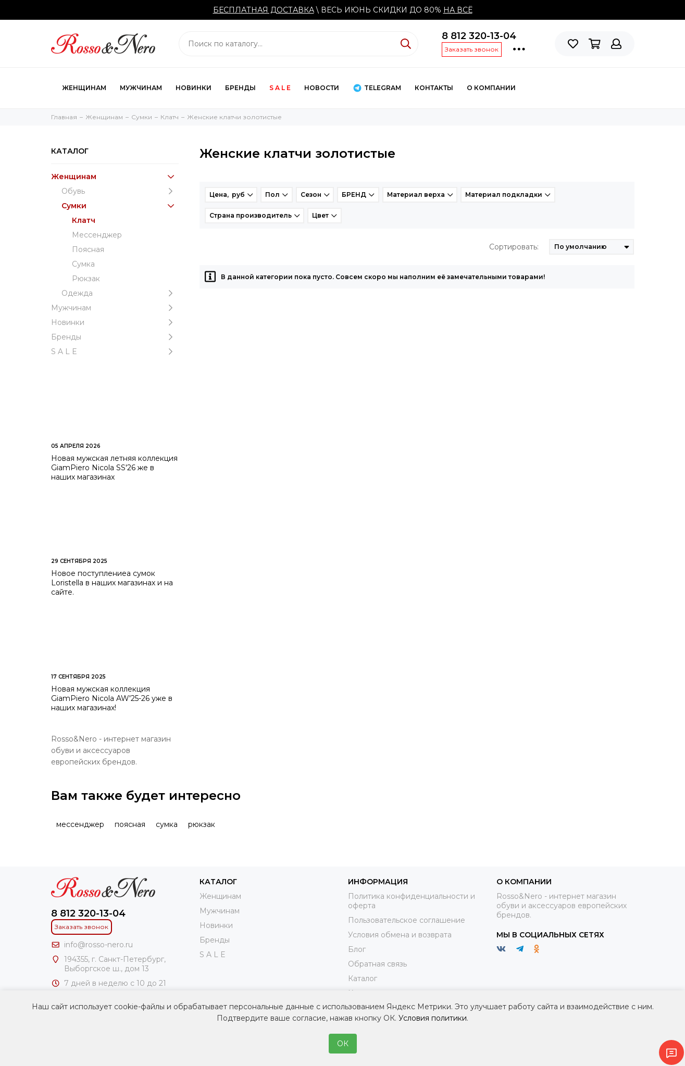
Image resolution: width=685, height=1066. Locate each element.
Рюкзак (86, 278)
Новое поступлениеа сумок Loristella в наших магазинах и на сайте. (112, 583)
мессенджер (80, 824)
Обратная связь (377, 964)
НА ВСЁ (457, 10)
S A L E (280, 88)
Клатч (83, 220)
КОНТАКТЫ (434, 88)
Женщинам (84, 88)
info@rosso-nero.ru (98, 944)
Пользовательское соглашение (406, 920)
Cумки (120, 205)
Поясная (88, 249)
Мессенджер (97, 235)
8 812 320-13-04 (479, 36)
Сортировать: (514, 247)
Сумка (83, 264)
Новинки (193, 88)
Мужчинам (141, 88)
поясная (130, 824)
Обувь (120, 191)
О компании (491, 88)
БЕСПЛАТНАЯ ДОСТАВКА (263, 10)
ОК (342, 1043)
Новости (321, 88)
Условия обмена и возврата (400, 934)
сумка (167, 824)
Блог (357, 949)
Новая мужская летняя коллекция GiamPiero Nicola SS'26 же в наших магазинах (114, 468)
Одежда (120, 293)
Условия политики (432, 1018)
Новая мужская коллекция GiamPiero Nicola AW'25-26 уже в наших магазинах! (111, 698)
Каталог (362, 978)
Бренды (240, 88)
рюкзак (201, 824)
